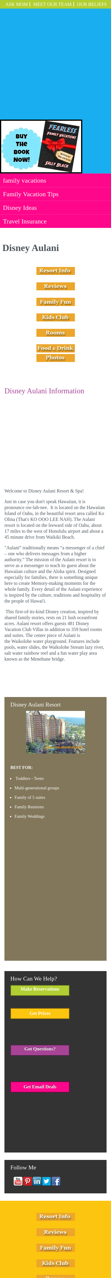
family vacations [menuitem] (24, 94)
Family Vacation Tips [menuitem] (31, 108)
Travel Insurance (45, 1252)
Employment (69, 1252)
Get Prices (40, 927)
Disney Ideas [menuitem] (20, 121)
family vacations (25, 1246)
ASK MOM (16, 4)
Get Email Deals (39, 1000)
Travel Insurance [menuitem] (25, 135)
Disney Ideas (87, 1246)
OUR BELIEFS (92, 4)
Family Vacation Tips (57, 1246)
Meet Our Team (52, 4)
